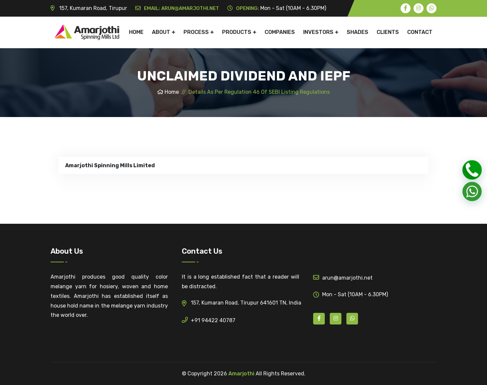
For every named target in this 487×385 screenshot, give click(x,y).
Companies (280, 32)
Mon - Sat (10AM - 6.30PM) (276, 8)
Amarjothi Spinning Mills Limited (110, 165)
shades (357, 32)
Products (236, 32)
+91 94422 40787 (208, 320)
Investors (318, 32)
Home (136, 32)
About (161, 32)
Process (196, 32)
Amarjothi (241, 373)
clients (388, 32)
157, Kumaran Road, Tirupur (89, 8)
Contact (419, 32)
